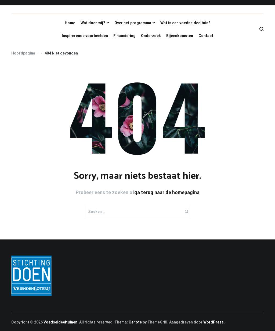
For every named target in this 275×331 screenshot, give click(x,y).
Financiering (124, 36)
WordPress (213, 322)
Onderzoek (151, 36)
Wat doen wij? (93, 23)
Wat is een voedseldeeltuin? (185, 23)
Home (70, 23)
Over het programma (132, 23)
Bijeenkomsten (179, 36)
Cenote (135, 322)
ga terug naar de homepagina (167, 192)
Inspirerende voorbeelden (85, 36)
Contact (205, 36)
